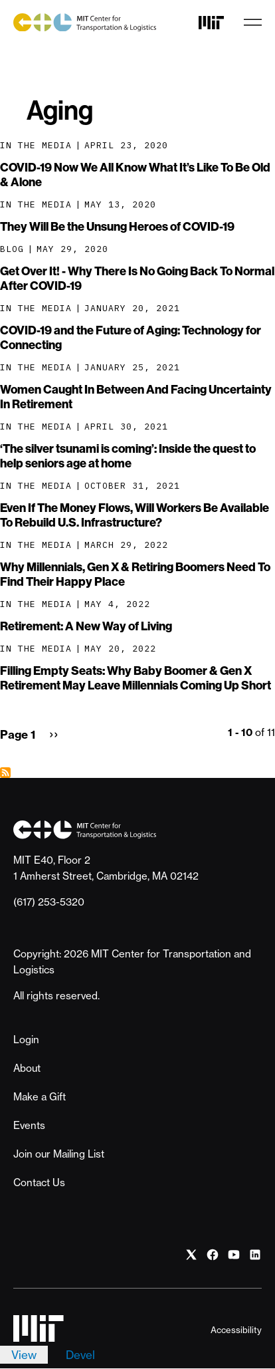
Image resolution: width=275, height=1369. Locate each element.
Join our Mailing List (58, 1154)
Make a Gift (39, 1096)
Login (26, 1039)
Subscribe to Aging (5, 772)
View (24, 1355)
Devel (80, 1355)
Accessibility (236, 1329)
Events (29, 1125)
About (27, 1068)
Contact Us (39, 1182)
